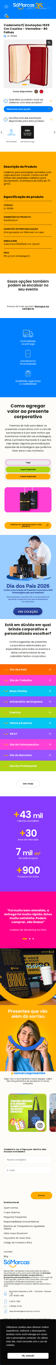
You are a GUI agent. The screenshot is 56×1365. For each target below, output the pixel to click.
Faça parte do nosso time (17, 1237)
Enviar (41, 1195)
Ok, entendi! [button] (28, 1356)
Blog (6, 1256)
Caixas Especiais (28, 476)
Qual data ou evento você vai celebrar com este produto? (28, 101)
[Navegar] (24, 938)
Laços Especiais (28, 469)
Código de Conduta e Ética (18, 1242)
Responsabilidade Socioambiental (21, 1221)
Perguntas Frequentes (15, 1217)
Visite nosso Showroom (16, 1233)
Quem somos (11, 1207)
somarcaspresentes (28, 1073)
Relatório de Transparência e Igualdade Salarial (24, 1227)
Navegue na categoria (35, 307)
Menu (6, 6)
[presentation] (26, 1183)
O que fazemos (12, 1212)
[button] (24, 84)
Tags (28, 462)
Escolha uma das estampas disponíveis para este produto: (28, 119)
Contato (8, 1251)
